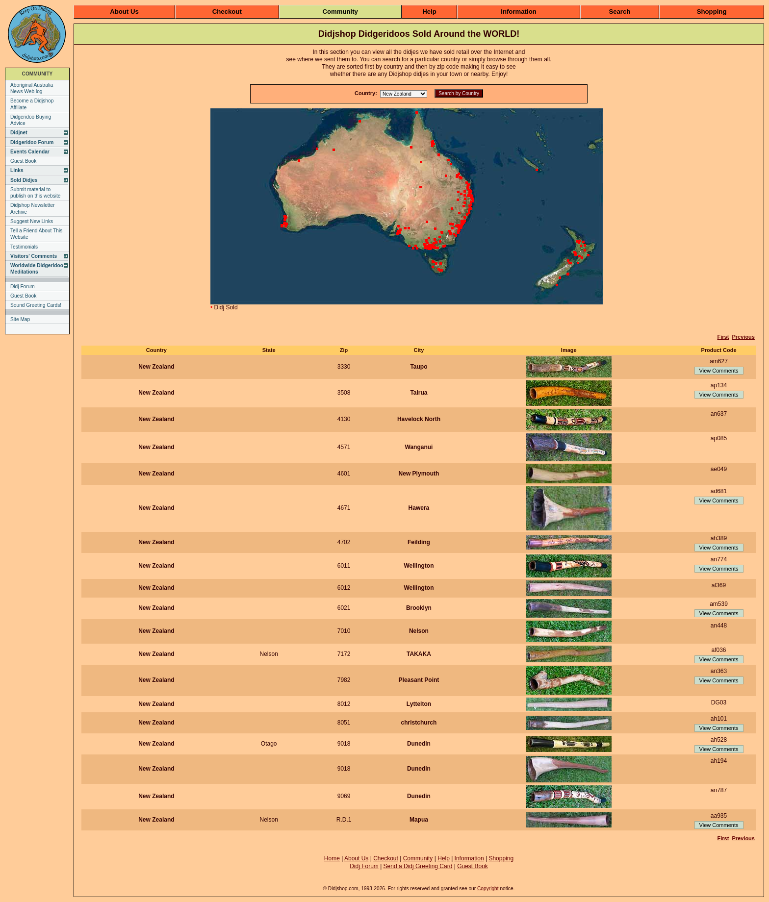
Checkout (227, 11)
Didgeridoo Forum (31, 142)
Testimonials (24, 247)
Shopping (712, 11)
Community (340, 11)
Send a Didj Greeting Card (418, 866)
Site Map (20, 319)
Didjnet (18, 132)
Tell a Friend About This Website (36, 234)
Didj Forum (22, 286)
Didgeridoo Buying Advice (30, 120)
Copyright (488, 888)
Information (519, 11)
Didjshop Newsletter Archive (32, 208)
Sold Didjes (23, 180)
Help (429, 11)
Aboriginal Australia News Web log (31, 88)
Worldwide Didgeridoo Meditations (36, 269)
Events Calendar (30, 151)
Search (619, 11)
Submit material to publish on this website (35, 193)
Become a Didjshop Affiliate (31, 104)
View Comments (719, 371)
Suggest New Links (31, 221)
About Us (124, 11)
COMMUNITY (37, 73)
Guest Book (23, 161)
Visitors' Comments (33, 256)
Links (17, 170)
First (723, 337)
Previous (743, 337)
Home (332, 858)
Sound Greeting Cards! (35, 305)
